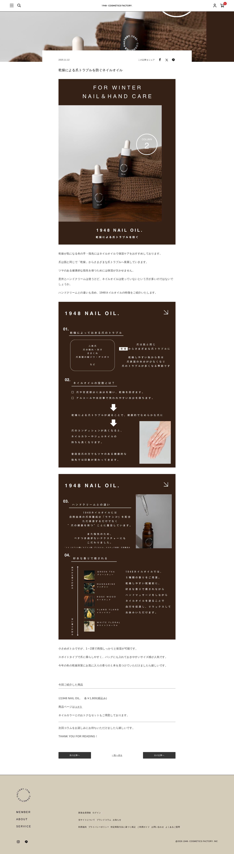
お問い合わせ (157, 827)
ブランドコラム (104, 820)
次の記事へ (159, 755)
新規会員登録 (84, 813)
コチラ (78, 707)
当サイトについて (86, 820)
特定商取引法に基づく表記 (123, 827)
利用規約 (82, 827)
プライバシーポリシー (98, 827)
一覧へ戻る (117, 755)
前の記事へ (75, 755)
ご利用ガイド (143, 827)
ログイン (96, 813)
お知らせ (117, 820)
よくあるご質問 (172, 827)
